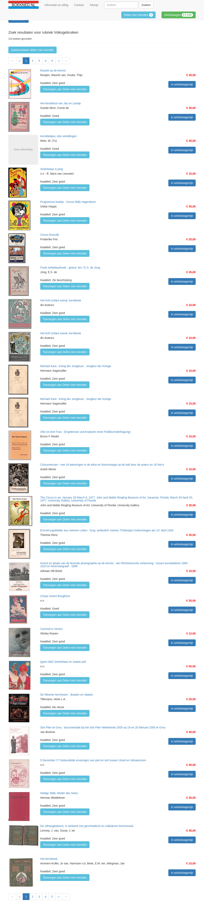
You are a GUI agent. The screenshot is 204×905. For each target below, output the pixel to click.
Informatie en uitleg (56, 5)
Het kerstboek (48, 858)
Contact (79, 5)
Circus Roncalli (49, 234)
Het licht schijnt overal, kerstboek (60, 300)
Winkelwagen (178, 15)
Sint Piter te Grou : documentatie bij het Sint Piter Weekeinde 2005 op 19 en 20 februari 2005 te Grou (103, 727)
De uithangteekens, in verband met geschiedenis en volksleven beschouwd (86, 826)
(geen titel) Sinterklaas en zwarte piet (63, 661)
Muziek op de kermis (53, 70)
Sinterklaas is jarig (51, 169)
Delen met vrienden (138, 15)
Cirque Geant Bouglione (55, 596)
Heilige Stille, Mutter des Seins (59, 793)
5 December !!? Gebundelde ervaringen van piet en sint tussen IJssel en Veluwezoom (93, 760)
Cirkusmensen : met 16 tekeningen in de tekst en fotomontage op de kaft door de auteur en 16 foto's (102, 464)
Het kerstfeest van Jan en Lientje (60, 103)
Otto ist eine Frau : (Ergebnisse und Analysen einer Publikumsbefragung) (85, 431)
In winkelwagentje (182, 84)
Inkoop (94, 5)
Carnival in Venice (51, 628)
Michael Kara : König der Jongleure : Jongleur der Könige (75, 366)
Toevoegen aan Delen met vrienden (65, 89)
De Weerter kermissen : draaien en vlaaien (66, 694)
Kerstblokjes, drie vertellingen (58, 136)
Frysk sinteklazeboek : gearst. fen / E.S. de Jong (70, 267)
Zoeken (146, 5)
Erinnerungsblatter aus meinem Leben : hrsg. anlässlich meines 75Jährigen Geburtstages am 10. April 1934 (107, 530)
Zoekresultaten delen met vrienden (32, 50)
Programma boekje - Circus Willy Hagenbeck (68, 201)
